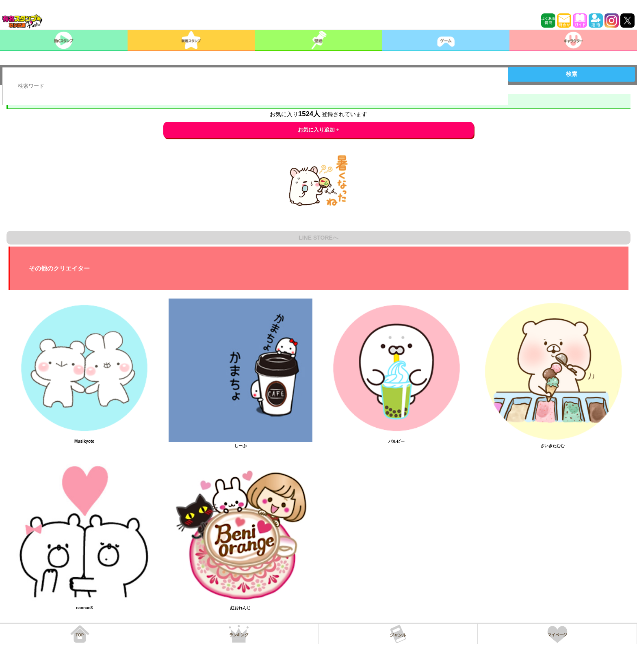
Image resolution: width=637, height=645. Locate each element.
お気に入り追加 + (319, 130)
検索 (571, 74)
